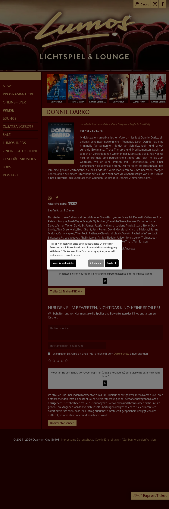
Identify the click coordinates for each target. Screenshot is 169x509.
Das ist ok (112, 263)
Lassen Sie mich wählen (63, 263)
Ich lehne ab (96, 263)
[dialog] (84, 255)
